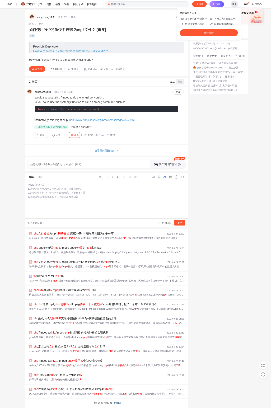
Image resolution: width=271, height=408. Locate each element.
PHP (40, 23)
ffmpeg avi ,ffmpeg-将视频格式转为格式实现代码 (71, 332)
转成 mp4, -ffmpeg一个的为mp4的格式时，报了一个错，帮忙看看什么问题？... (101, 304)
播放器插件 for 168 (49, 276)
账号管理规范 (220, 81)
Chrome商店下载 (202, 81)
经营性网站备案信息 (227, 63)
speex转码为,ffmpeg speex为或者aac (67, 247)
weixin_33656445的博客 (42, 365)
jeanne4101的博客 (39, 351)
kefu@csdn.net (218, 48)
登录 (234, 4)
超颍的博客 (35, 252)
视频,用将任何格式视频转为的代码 (65, 290)
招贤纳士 (212, 55)
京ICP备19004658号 (204, 63)
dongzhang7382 (45, 17)
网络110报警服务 (225, 76)
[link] (31, 23)
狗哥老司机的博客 (38, 379)
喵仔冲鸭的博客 (37, 266)
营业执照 (234, 67)
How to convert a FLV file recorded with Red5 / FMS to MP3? (70, 51)
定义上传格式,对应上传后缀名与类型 (69, 346)
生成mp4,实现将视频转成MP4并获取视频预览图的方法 (75, 318)
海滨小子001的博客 (39, 308)
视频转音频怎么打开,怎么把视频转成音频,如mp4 (74, 389)
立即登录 (209, 32)
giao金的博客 (36, 337)
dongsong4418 (43, 92)
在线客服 (232, 48)
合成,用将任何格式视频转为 (58, 374)
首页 (31, 23)
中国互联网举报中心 (204, 76)
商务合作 (226, 55)
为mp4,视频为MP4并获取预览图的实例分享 (74, 233)
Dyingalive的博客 (38, 393)
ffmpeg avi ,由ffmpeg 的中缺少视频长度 (68, 360)
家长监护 (238, 72)
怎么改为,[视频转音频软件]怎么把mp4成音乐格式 (77, 261)
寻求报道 (240, 55)
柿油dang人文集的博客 (41, 294)
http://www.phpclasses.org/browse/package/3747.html (102, 120)
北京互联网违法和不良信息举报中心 (212, 72)
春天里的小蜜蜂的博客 (41, 238)
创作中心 (257, 4)
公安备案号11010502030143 (212, 67)
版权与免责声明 (201, 85)
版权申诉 (216, 85)
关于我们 (198, 55)
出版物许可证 (229, 85)
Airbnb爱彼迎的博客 (39, 323)
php (32, 36)
